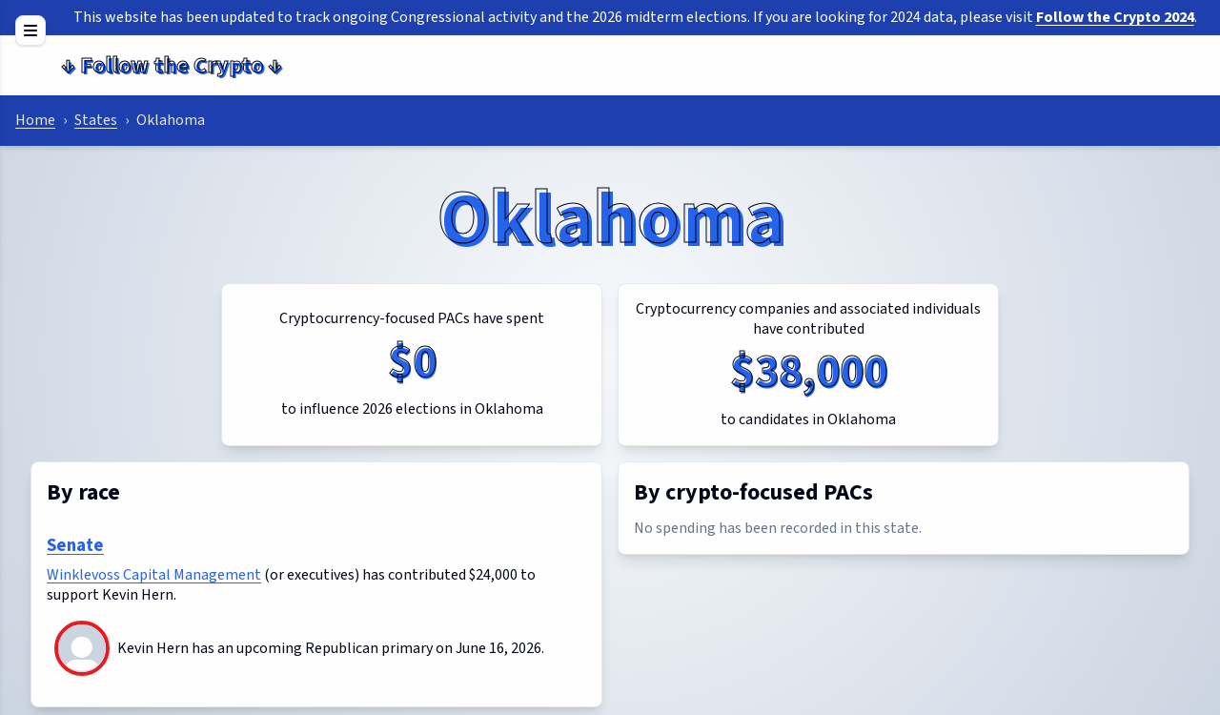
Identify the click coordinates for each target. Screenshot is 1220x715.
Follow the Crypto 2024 (1115, 17)
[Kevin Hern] (82, 667)
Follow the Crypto (171, 65)
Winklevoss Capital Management (154, 574)
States (95, 120)
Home (35, 120)
